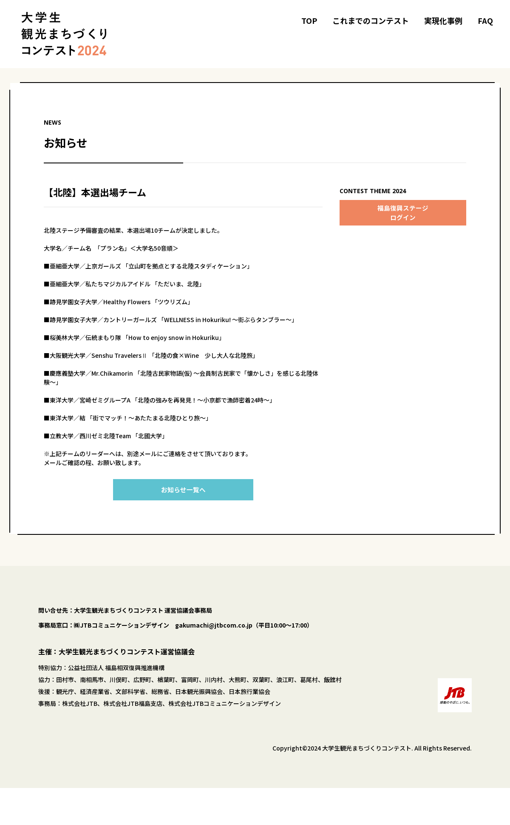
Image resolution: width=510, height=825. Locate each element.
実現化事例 (443, 20)
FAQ (485, 20)
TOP (309, 20)
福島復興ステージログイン (403, 213)
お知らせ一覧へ (183, 490)
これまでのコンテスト (370, 20)
